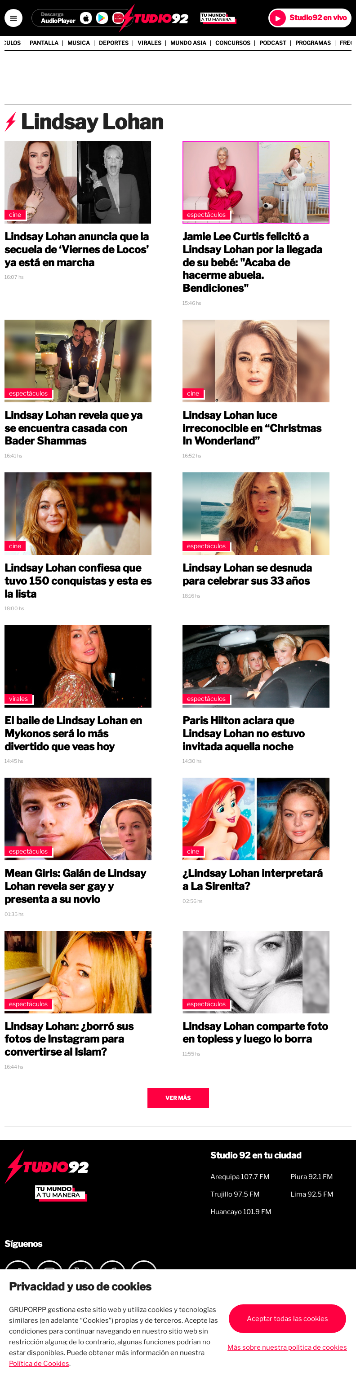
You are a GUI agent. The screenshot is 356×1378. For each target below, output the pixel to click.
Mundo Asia (188, 43)
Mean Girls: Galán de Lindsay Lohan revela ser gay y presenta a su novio (75, 886)
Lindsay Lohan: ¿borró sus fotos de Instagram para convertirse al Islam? (69, 1039)
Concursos (232, 43)
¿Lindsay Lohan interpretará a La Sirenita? (252, 880)
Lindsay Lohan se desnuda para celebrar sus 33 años (247, 574)
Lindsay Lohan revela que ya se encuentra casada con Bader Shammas (73, 428)
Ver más (178, 1098)
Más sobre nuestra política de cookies (287, 1347)
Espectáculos (206, 214)
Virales (149, 43)
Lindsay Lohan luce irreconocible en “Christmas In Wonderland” (251, 428)
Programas (313, 43)
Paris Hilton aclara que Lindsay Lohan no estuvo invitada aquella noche (243, 733)
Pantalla (44, 43)
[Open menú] (13, 18)
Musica (78, 43)
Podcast (272, 43)
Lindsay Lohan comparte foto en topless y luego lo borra (255, 1033)
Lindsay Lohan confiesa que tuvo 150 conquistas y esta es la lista (77, 581)
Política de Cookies (39, 1364)
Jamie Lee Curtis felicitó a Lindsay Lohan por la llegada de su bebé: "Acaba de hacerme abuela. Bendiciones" (252, 262)
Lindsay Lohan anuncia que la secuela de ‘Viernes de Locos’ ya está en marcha (76, 249)
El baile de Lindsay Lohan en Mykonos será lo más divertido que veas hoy (73, 733)
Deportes (114, 43)
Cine (15, 214)
